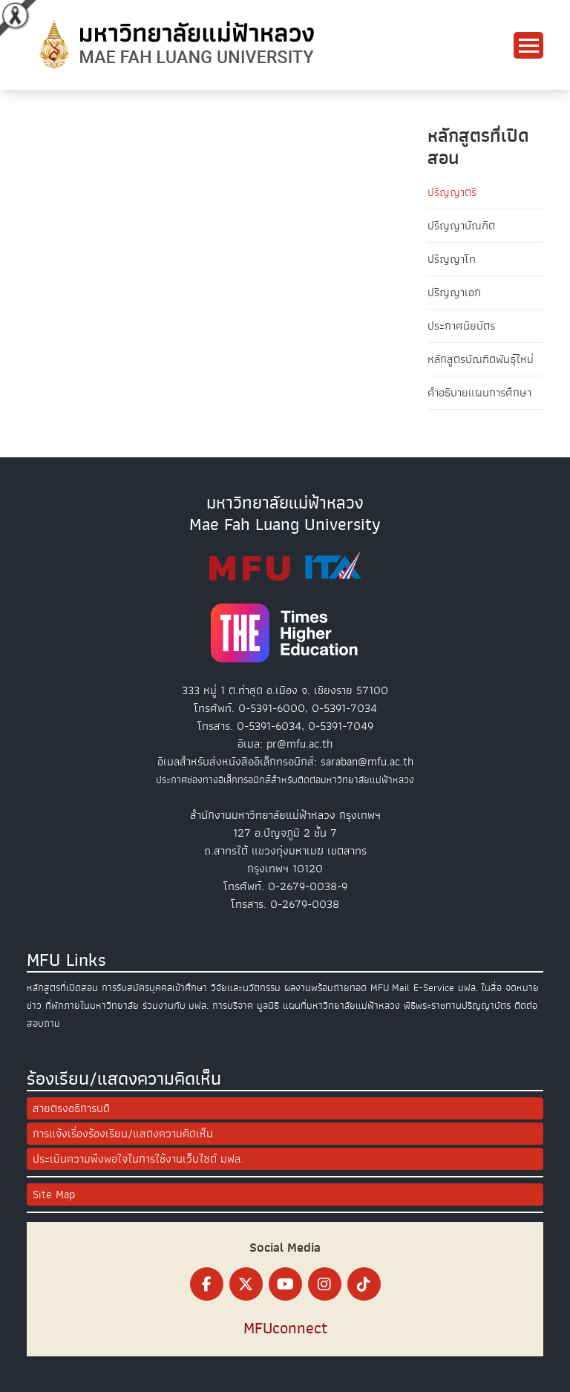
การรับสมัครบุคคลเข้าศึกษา (154, 988)
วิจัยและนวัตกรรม (246, 988)
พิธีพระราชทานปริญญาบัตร (457, 1005)
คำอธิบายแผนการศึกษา (479, 393)
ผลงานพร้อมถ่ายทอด (325, 988)
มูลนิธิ (268, 1005)
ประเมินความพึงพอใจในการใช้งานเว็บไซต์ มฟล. (138, 1159)
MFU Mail (390, 988)
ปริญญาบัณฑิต (461, 226)
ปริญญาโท (452, 259)
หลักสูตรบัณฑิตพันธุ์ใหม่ (481, 359)
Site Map (54, 1194)
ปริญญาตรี (452, 192)
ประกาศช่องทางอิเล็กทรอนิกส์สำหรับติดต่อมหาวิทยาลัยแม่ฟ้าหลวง (285, 780)
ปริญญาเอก (454, 292)
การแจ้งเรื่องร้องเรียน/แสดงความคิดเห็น (123, 1134)
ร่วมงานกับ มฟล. (175, 1005)
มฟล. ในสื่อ (480, 988)
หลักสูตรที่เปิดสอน (62, 988)
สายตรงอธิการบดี (71, 1108)
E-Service (433, 988)
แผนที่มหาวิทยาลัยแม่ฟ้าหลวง (341, 1005)
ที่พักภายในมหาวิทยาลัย (92, 1005)
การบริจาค (232, 1005)
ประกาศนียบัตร (461, 326)
